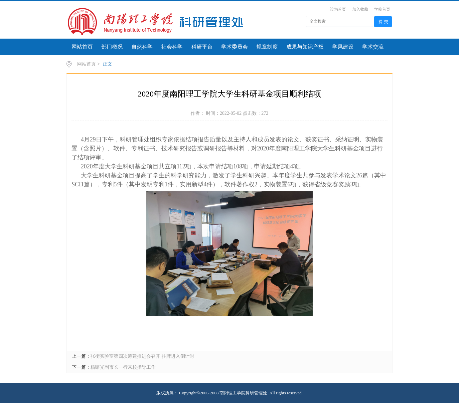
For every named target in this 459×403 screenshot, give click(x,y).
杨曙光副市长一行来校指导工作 (123, 367)
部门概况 (112, 47)
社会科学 (172, 47)
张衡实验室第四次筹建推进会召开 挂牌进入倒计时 (142, 356)
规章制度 (267, 47)
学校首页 (382, 9)
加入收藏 (360, 9)
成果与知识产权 (305, 47)
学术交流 (372, 47)
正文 (107, 64)
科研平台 (202, 47)
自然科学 (142, 47)
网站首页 (82, 47)
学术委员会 (234, 47)
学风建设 (343, 47)
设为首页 (338, 9)
